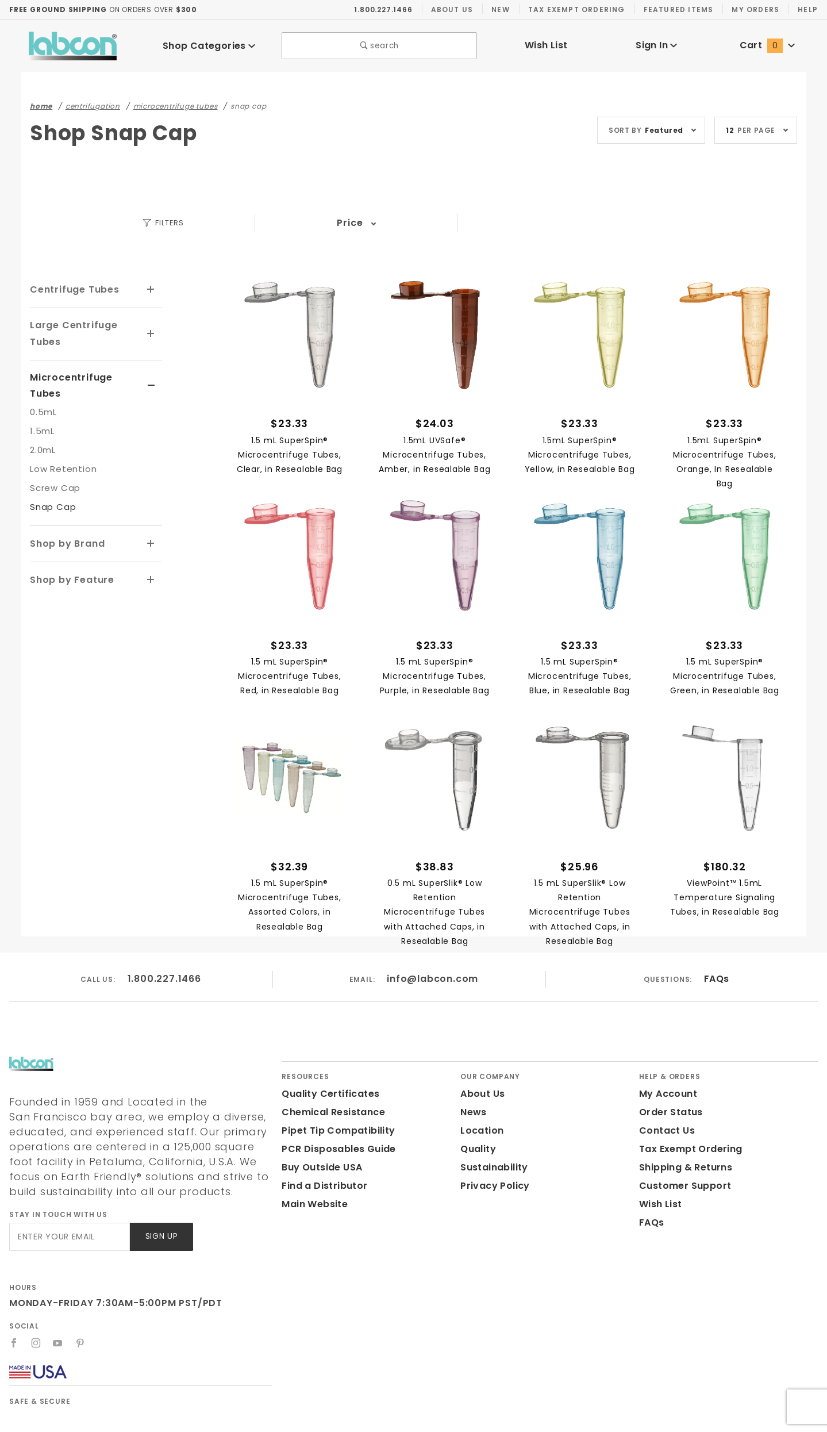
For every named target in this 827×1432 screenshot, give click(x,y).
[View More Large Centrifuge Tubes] (151, 334)
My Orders (754, 10)
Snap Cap (51, 490)
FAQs (716, 979)
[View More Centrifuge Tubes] (151, 289)
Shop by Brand (65, 526)
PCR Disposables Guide (336, 1149)
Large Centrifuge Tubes (70, 333)
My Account (666, 1094)
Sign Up (161, 1237)
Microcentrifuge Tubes (83, 377)
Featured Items (677, 10)
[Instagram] (36, 1343)
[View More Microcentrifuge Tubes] (151, 377)
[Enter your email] (68, 1237)
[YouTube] (58, 1343)
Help (807, 10)
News (472, 1113)
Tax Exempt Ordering (576, 10)
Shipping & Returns (684, 1168)
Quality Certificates (326, 1094)
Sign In (657, 46)
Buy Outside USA (321, 1168)
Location (480, 1131)
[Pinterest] (81, 1343)
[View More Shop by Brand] (151, 527)
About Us (452, 10)
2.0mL (43, 433)
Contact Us (664, 1131)
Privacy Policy (493, 1186)
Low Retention (60, 452)
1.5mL (43, 414)
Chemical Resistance (330, 1113)
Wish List (546, 46)
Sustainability (492, 1168)
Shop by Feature (69, 562)
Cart (767, 46)
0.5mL (43, 395)
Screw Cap (53, 471)
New (500, 10)
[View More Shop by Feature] (151, 562)
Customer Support (681, 1186)
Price (349, 223)
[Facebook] (14, 1343)
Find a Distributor (322, 1186)
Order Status (668, 1113)
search (379, 46)
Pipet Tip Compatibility (334, 1131)
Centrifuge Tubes (71, 289)
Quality (476, 1149)
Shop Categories (209, 46)
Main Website (312, 1205)
